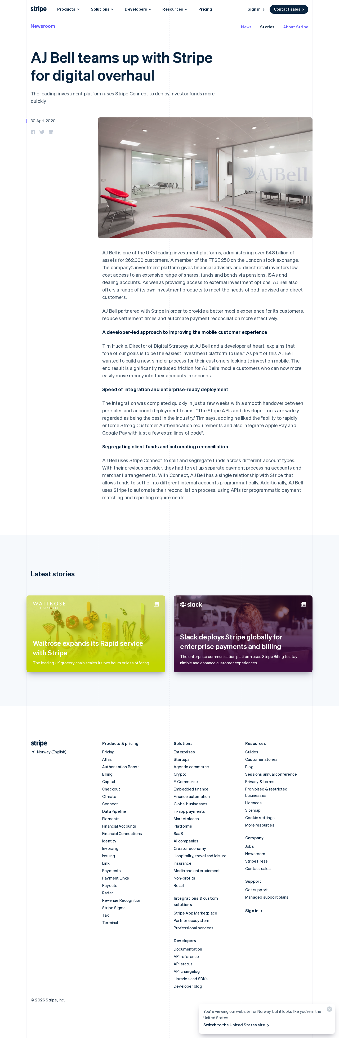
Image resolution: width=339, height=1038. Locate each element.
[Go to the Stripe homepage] (37, 743)
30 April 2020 (43, 120)
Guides (251, 751)
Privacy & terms (259, 781)
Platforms (183, 826)
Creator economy (190, 848)
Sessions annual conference (271, 774)
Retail (179, 885)
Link (106, 863)
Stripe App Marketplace (195, 913)
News (246, 26)
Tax (105, 915)
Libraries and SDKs (191, 978)
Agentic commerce (191, 766)
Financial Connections (122, 833)
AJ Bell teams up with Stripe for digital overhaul (122, 65)
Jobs (249, 846)
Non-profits (184, 878)
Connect (110, 803)
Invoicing (110, 848)
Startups (182, 759)
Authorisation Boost (120, 766)
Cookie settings (260, 817)
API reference (186, 956)
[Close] (329, 1010)
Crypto (180, 774)
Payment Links (115, 878)
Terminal (110, 922)
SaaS (178, 833)
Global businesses (190, 803)
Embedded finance (191, 789)
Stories (267, 26)
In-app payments (189, 811)
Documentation (188, 949)
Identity (109, 840)
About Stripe (295, 26)
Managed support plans (266, 897)
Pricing (205, 9)
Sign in (256, 9)
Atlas (107, 759)
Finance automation (192, 796)
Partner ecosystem (191, 920)
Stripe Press (256, 861)
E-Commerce (186, 781)
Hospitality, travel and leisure (200, 855)
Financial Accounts (119, 826)
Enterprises (184, 751)
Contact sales (289, 9)
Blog (249, 766)
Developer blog (188, 986)
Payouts (109, 885)
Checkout (111, 789)
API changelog (187, 971)
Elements (111, 818)
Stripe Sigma (114, 907)
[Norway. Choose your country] (48, 752)
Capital (108, 781)
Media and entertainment (197, 870)
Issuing (108, 855)
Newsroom (43, 26)
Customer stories (261, 759)
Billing (107, 774)
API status (183, 963)
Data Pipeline (114, 811)
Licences (253, 802)
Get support (256, 889)
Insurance (182, 863)
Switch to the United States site (236, 1024)
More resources (259, 825)
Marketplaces (186, 818)
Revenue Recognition (121, 900)
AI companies (186, 840)
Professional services (193, 927)
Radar (107, 892)
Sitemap (253, 810)
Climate (109, 796)
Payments (111, 870)
